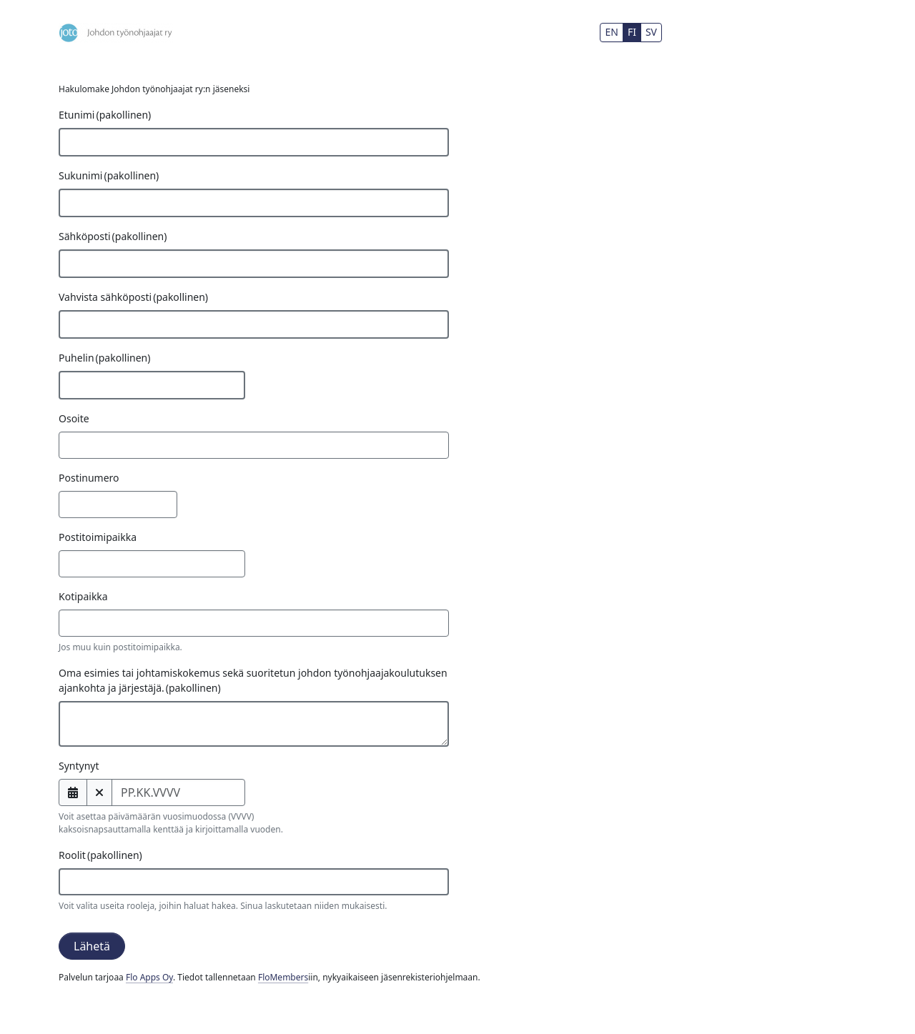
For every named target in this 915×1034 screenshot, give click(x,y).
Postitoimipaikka (98, 537)
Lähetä (92, 946)
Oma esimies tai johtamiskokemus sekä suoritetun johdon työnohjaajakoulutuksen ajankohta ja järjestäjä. (253, 680)
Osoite (74, 418)
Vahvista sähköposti (133, 297)
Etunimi (105, 114)
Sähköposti (113, 236)
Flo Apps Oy (149, 977)
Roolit (100, 855)
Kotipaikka (83, 596)
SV (651, 32)
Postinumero (89, 477)
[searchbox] (87, 881)
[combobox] (254, 881)
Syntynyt (79, 765)
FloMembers (283, 977)
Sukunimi (109, 175)
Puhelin (104, 357)
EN (611, 32)
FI (632, 32)
